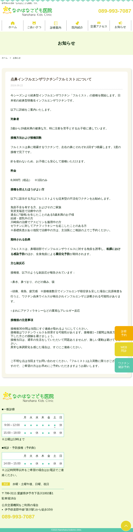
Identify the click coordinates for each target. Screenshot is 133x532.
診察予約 (124, 333)
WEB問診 (124, 349)
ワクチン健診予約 (123, 365)
